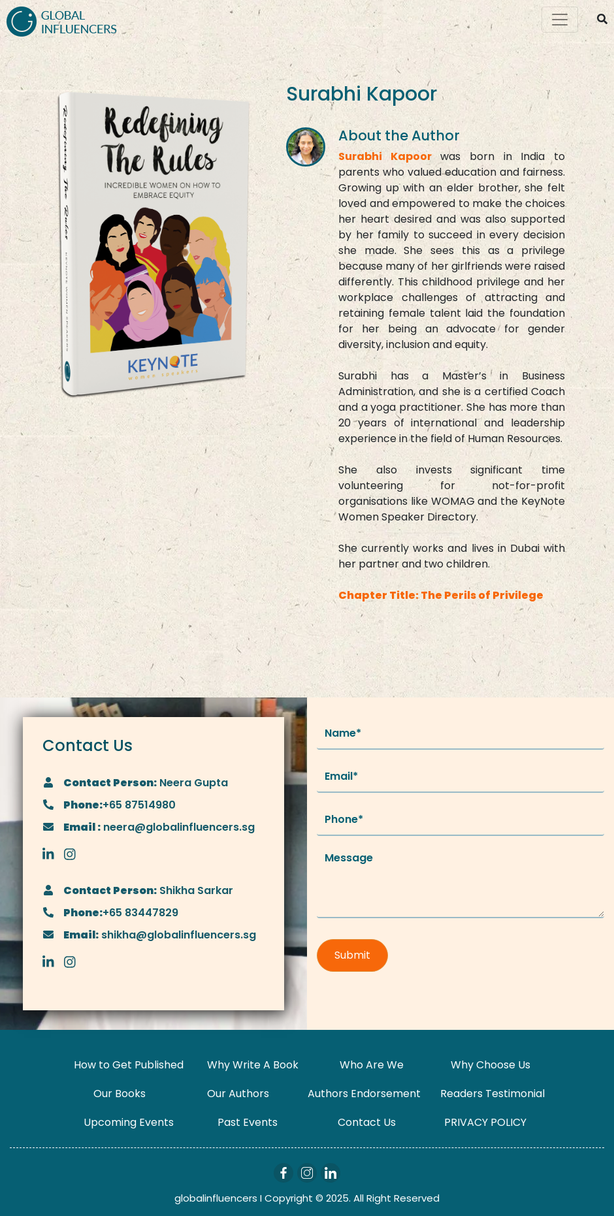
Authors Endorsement (364, 1093)
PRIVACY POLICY (485, 1122)
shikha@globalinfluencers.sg (177, 934)
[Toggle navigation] (559, 20)
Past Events (248, 1122)
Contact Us (367, 1122)
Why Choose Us (490, 1064)
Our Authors (238, 1093)
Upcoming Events (129, 1122)
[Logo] (62, 20)
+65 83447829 (140, 912)
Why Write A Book (253, 1064)
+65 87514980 (139, 804)
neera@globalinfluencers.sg (178, 827)
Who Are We (372, 1064)
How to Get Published (129, 1064)
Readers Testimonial (492, 1093)
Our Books (119, 1093)
